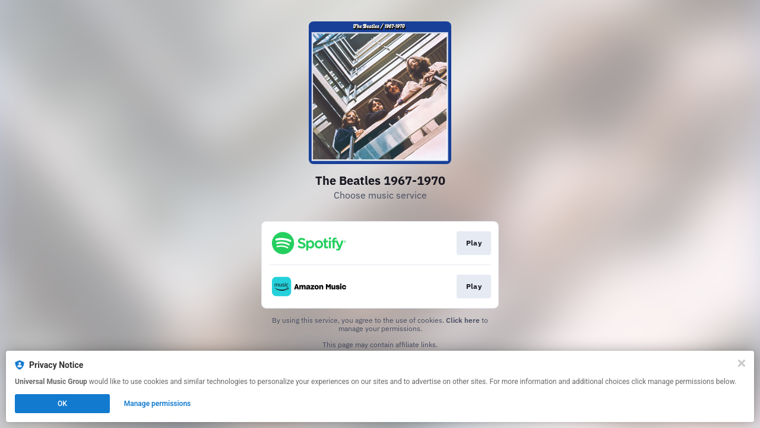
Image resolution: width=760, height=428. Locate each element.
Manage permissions (157, 403)
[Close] (741, 363)
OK (62, 403)
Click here (463, 320)
